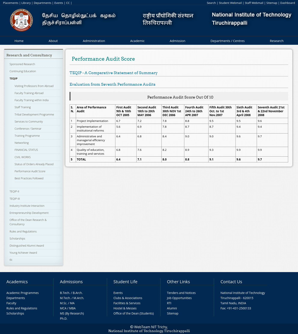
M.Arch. (78, 298)
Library (26, 3)
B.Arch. (78, 293)
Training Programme (27, 136)
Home (18, 41)
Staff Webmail (254, 3)
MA (72, 303)
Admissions (71, 282)
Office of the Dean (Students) (133, 313)
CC (68, 3)
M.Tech (65, 298)
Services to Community (29, 121)
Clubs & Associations (127, 298)
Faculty (11, 303)
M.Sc (63, 303)
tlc (11, 260)
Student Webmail (230, 3)
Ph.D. (63, 318)
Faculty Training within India (31, 100)
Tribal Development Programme (34, 114)
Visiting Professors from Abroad (34, 86)
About (53, 41)
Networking (22, 143)
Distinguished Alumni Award (27, 245)
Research (276, 41)
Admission (177, 41)
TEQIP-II (14, 191)
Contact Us (231, 282)
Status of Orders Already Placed (34, 164)
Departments (42, 3)
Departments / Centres (227, 41)
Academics (17, 282)
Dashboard (287, 3)
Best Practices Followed (29, 178)
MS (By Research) (72, 313)
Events (58, 3)
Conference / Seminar (28, 128)
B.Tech (64, 293)
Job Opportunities (179, 298)
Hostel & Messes (125, 308)
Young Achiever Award (23, 253)
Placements (10, 3)
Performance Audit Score (30, 171)
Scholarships (17, 238)
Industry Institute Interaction (27, 206)
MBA (72, 308)
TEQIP (14, 78)
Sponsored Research (22, 64)
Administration (94, 41)
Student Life (125, 282)
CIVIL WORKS (23, 157)
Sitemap (271, 3)
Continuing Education (23, 71)
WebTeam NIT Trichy (150, 327)
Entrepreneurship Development (29, 213)
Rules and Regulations (23, 231)
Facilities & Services (126, 303)
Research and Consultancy (29, 55)
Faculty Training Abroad (29, 93)
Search (211, 3)
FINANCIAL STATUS (26, 150)
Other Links (178, 282)
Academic (137, 41)
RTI (169, 303)
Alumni (172, 308)
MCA (63, 308)
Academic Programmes (22, 293)
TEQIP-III (15, 199)
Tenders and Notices (181, 293)
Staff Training (23, 107)
